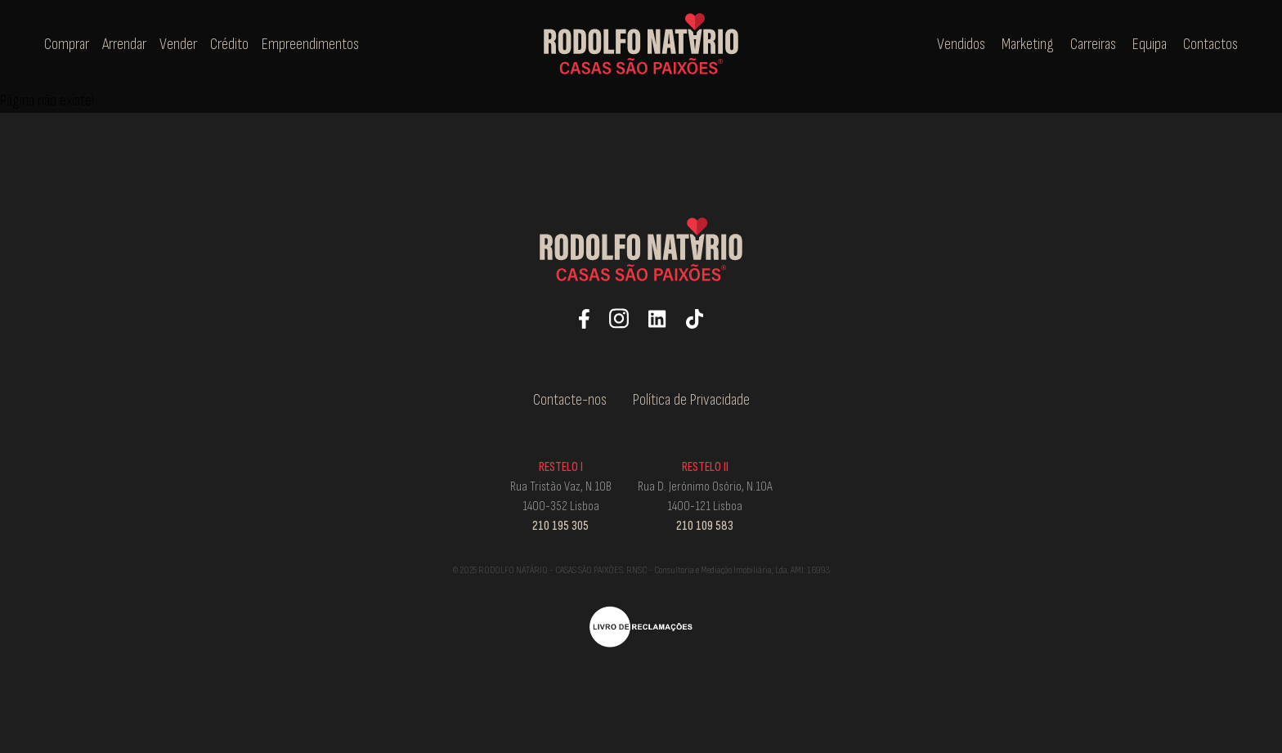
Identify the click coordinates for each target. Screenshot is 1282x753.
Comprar (68, 44)
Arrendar (126, 44)
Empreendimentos (310, 44)
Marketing (1028, 44)
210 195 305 (560, 526)
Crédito (231, 44)
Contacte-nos (570, 400)
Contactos (1210, 44)
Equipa (1149, 44)
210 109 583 (704, 526)
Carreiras (1093, 44)
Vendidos (961, 44)
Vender (179, 44)
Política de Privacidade (691, 400)
